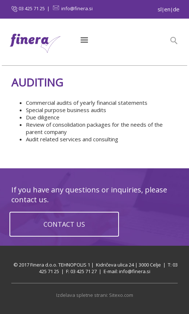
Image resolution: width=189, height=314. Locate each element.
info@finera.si (77, 8)
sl (160, 9)
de (176, 9)
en (167, 9)
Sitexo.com (121, 295)
